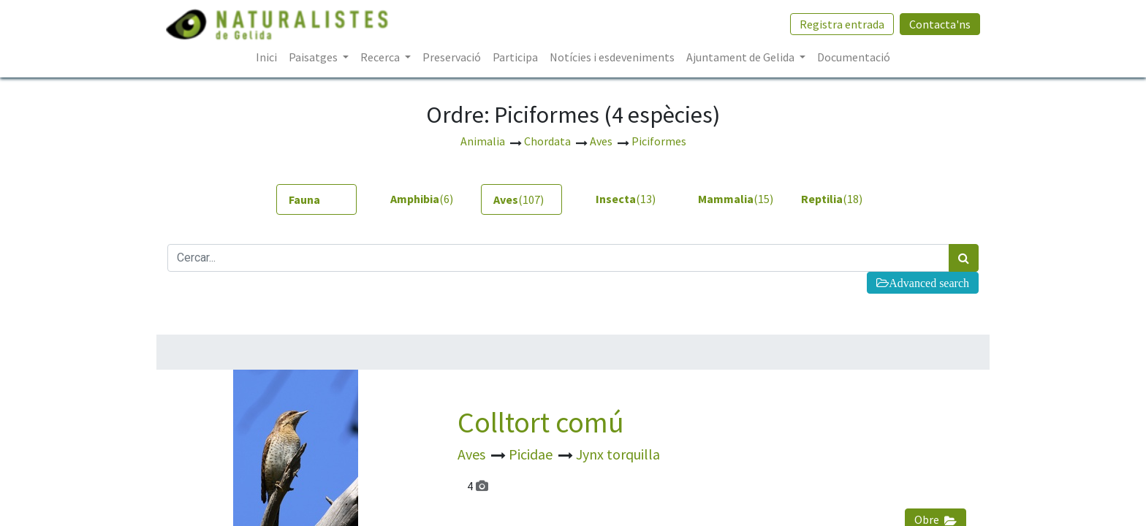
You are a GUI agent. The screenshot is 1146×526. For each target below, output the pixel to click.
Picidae (532, 454)
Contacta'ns (938, 24)
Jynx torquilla (618, 454)
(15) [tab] (732, 198)
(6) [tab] (421, 198)
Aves (473, 454)
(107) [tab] (518, 199)
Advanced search (929, 283)
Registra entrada (840, 24)
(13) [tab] (626, 198)
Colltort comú (541, 422)
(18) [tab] (831, 198)
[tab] (316, 199)
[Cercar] (964, 258)
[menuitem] (266, 57)
